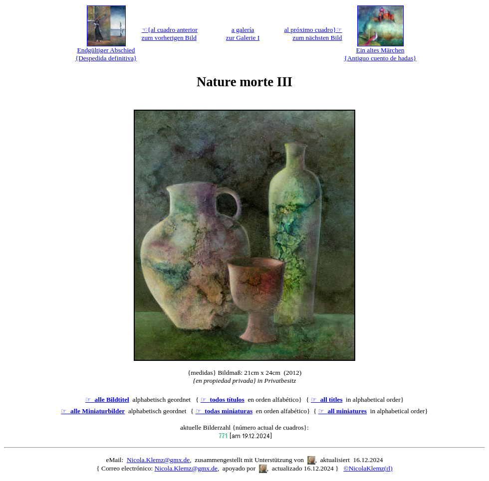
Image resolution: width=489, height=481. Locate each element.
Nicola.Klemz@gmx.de (158, 460)
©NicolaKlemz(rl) (368, 468)
